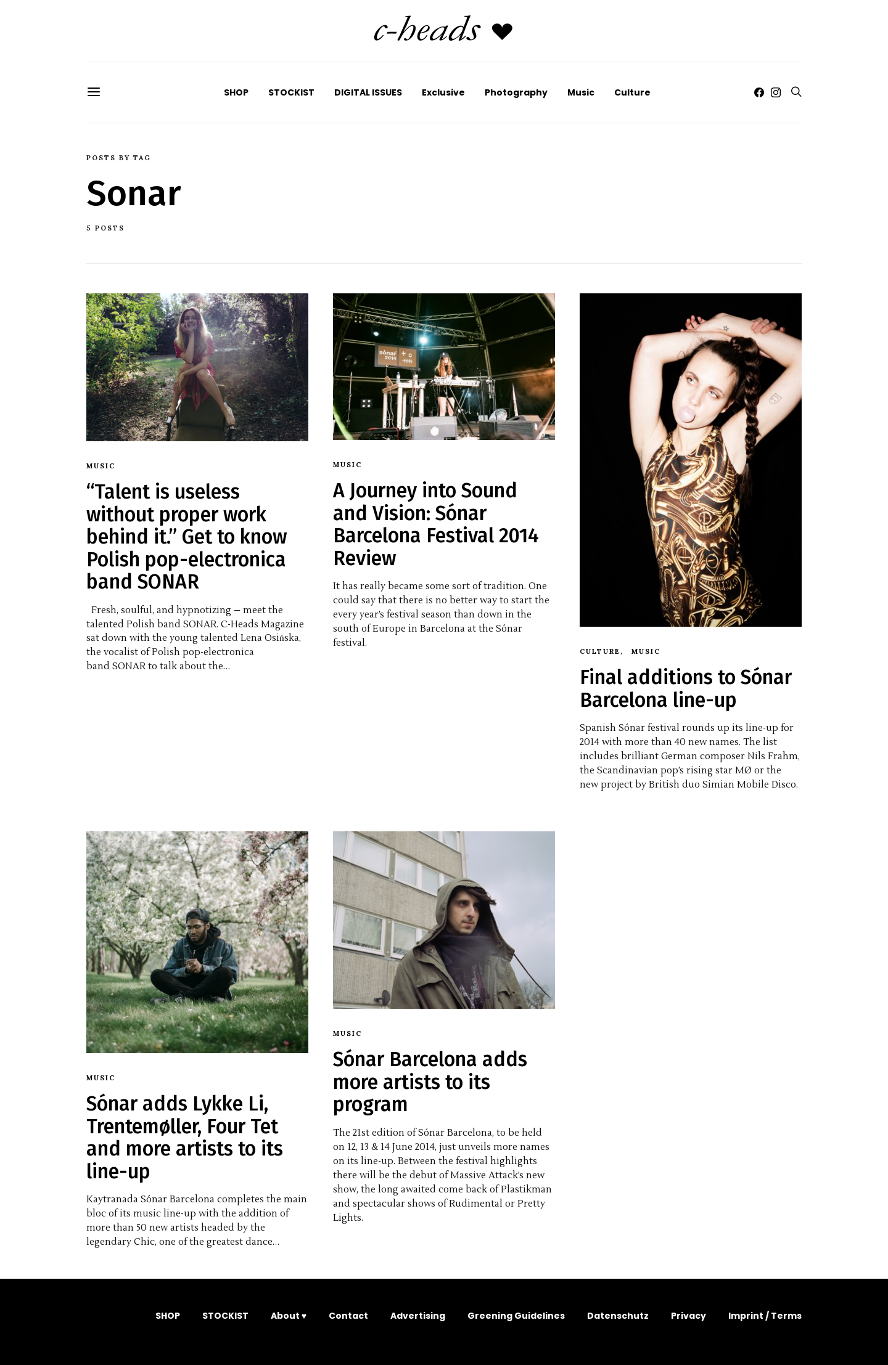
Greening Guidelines (516, 1316)
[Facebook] (759, 92)
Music (580, 92)
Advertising (417, 1316)
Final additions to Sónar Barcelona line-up (686, 688)
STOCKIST (291, 92)
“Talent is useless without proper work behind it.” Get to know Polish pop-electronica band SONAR (186, 536)
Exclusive (443, 92)
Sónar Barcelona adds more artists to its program (430, 1082)
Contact (348, 1316)
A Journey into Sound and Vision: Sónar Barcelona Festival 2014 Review (436, 524)
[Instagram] (776, 92)
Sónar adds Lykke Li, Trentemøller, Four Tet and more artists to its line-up (184, 1137)
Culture (632, 92)
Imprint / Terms (765, 1316)
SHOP (236, 92)
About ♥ (288, 1316)
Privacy (688, 1316)
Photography (516, 92)
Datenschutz (618, 1316)
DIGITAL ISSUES (368, 92)
